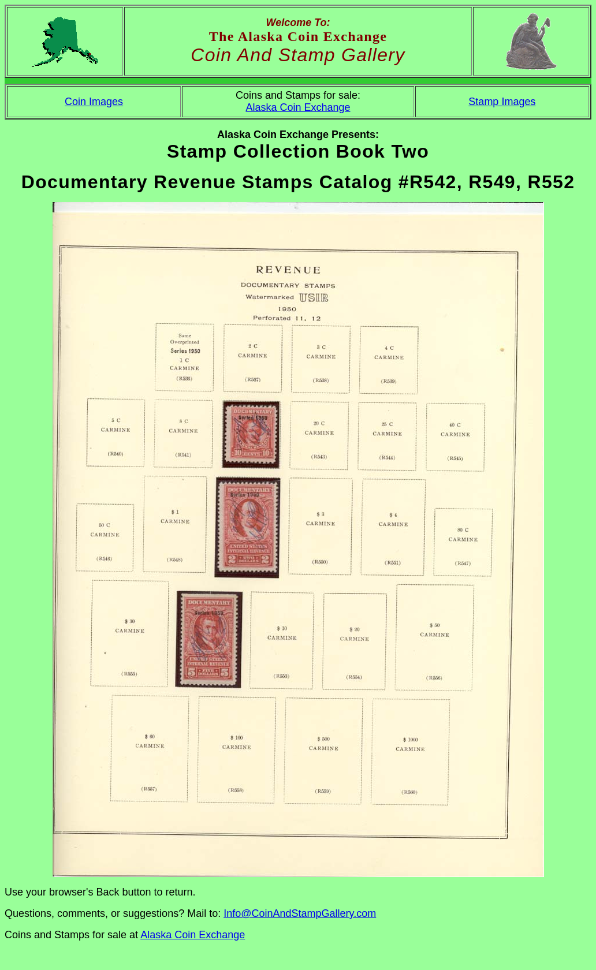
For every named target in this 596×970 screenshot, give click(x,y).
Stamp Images (501, 101)
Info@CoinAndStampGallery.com (300, 913)
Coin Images (94, 101)
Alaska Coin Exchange (297, 107)
